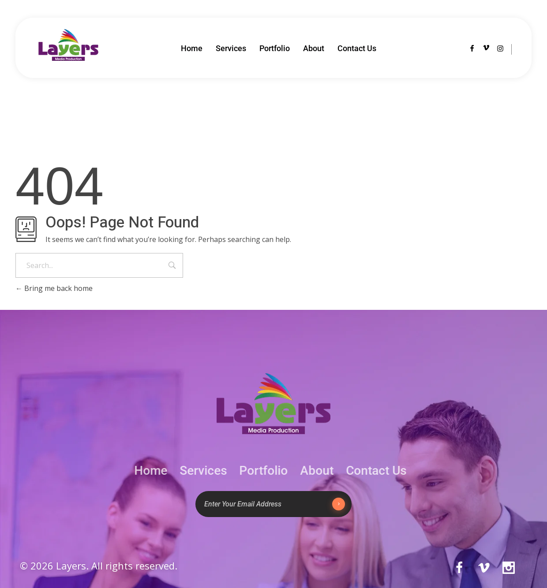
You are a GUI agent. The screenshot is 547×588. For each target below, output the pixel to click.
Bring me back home (54, 288)
